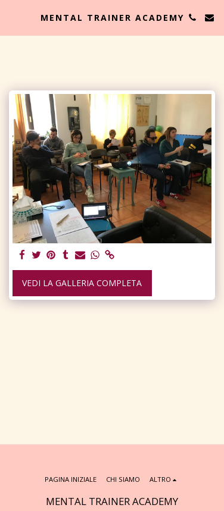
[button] (13, 17)
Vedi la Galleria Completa (82, 283)
